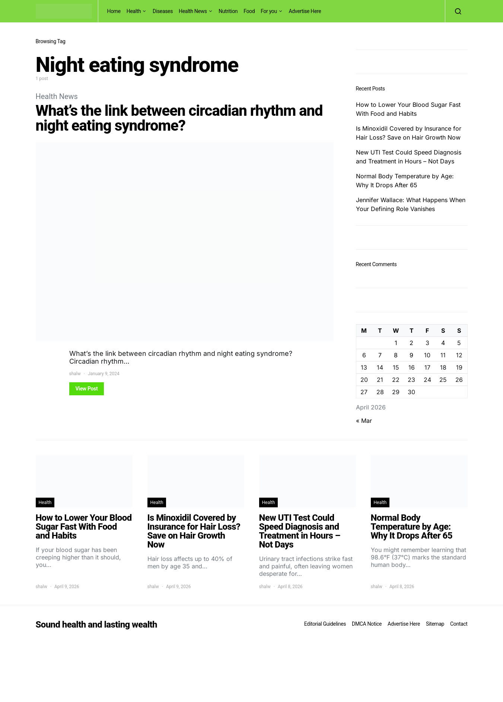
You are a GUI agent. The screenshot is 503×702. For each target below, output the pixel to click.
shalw (75, 373)
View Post (87, 389)
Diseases (163, 11)
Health (134, 11)
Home (114, 11)
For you (269, 11)
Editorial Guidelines (325, 624)
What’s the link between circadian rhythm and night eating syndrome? (179, 118)
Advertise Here (305, 11)
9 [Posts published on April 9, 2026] (411, 355)
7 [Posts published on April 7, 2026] (380, 355)
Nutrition (228, 11)
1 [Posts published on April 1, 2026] (396, 343)
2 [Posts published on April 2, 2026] (411, 343)
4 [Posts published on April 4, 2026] (443, 343)
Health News (193, 11)
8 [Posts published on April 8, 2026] (396, 355)
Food (249, 11)
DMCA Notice (367, 624)
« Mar (364, 420)
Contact (458, 624)
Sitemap (435, 624)
